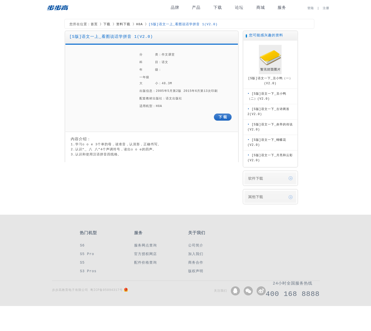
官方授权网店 (145, 254)
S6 (82, 245)
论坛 (239, 8)
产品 (196, 8)
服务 (282, 8)
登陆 (310, 8)
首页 (94, 24)
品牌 (175, 8)
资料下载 (123, 24)
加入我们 (195, 254)
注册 (326, 8)
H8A (139, 24)
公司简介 (195, 245)
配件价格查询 (145, 262)
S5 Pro (87, 254)
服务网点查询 (145, 245)
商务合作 (195, 262)
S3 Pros (88, 271)
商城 (260, 8)
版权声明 (195, 271)
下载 (217, 8)
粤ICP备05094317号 (106, 290)
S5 (82, 262)
